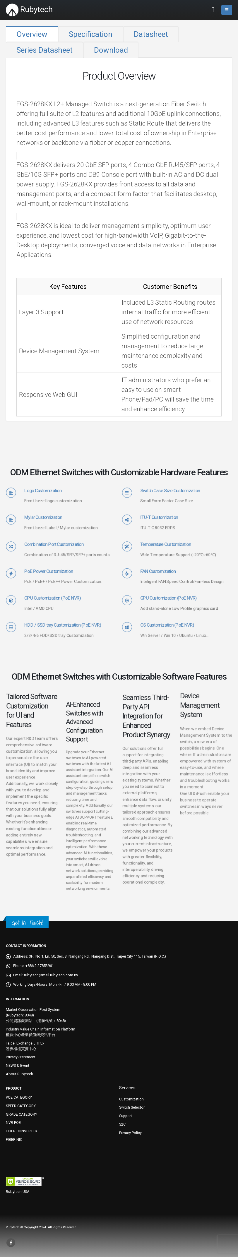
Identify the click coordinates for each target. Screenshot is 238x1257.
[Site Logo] (29, 10)
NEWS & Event (17, 1065)
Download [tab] (111, 50)
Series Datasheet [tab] (44, 50)
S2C (122, 1124)
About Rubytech (19, 1074)
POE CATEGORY (19, 1097)
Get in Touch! (27, 922)
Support (125, 1116)
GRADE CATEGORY (21, 1114)
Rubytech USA (18, 1191)
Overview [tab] (31, 34)
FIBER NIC (14, 1139)
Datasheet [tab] (151, 34)
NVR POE (13, 1122)
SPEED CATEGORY (21, 1106)
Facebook (10, 1242)
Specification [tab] (90, 34)
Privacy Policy (130, 1133)
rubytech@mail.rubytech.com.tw (51, 975)
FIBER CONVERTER (21, 1131)
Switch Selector (132, 1107)
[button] (213, 10)
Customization (131, 1099)
